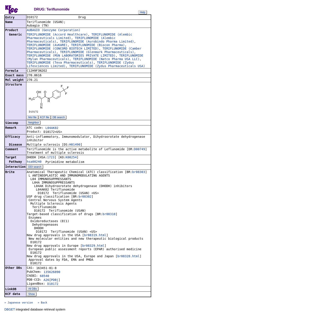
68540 (44, 276)
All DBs (32, 289)
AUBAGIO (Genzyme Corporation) (53, 30)
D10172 (52, 284)
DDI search (34, 167)
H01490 (75, 145)
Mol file (32, 117)
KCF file (44, 117)
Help (142, 12)
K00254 (71, 157)
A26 (46, 280)
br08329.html (93, 246)
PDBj (54, 280)
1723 (50, 157)
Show (31, 294)
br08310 (108, 214)
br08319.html (95, 235)
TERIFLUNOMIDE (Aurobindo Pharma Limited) (97, 42)
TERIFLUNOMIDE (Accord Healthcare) (57, 35)
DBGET (9, 310)
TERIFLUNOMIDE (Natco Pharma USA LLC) (106, 59)
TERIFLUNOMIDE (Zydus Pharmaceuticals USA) (107, 66)
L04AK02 (51, 128)
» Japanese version (18, 303)
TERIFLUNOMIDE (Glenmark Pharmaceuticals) (97, 52)
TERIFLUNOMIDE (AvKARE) (47, 45)
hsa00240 (34, 162)
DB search (58, 117)
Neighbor (33, 123)
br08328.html (128, 256)
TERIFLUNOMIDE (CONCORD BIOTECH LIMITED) (63, 49)
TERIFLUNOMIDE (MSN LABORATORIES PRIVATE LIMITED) (71, 56)
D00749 (139, 149)
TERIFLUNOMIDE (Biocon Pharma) (98, 45)
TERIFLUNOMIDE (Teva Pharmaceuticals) (60, 63)
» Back (42, 303)
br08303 (138, 172)
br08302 (85, 197)
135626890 (52, 272)
